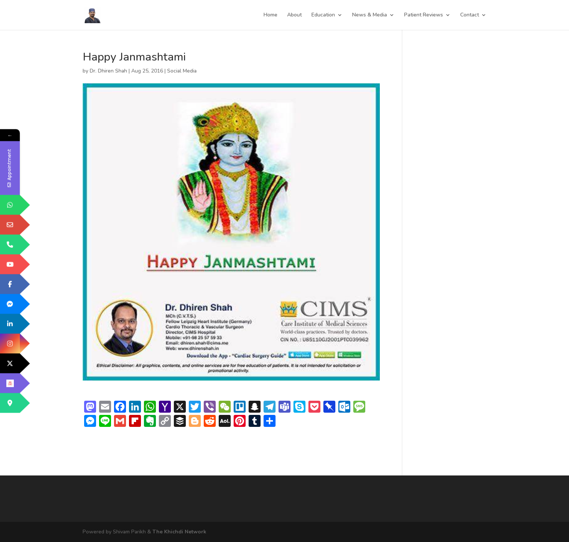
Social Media (182, 70)
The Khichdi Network (179, 531)
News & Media (369, 15)
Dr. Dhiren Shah (108, 70)
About (294, 15)
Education (323, 15)
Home (270, 15)
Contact (469, 15)
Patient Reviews (423, 15)
